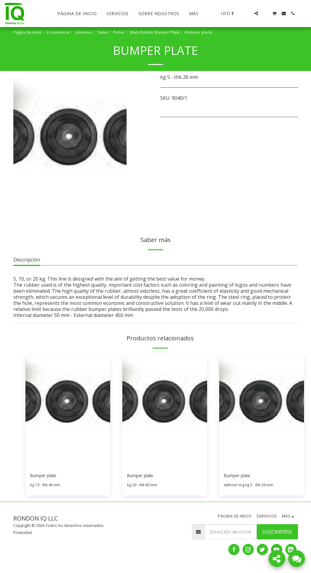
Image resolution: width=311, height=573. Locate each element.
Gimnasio (83, 32)
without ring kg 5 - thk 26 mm (249, 486)
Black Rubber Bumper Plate (154, 32)
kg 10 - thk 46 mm (45, 486)
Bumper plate (45, 476)
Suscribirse (277, 533)
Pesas (118, 32)
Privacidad (22, 533)
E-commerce (58, 32)
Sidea (103, 32)
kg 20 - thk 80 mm (142, 486)
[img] (67, 411)
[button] (247, 13)
